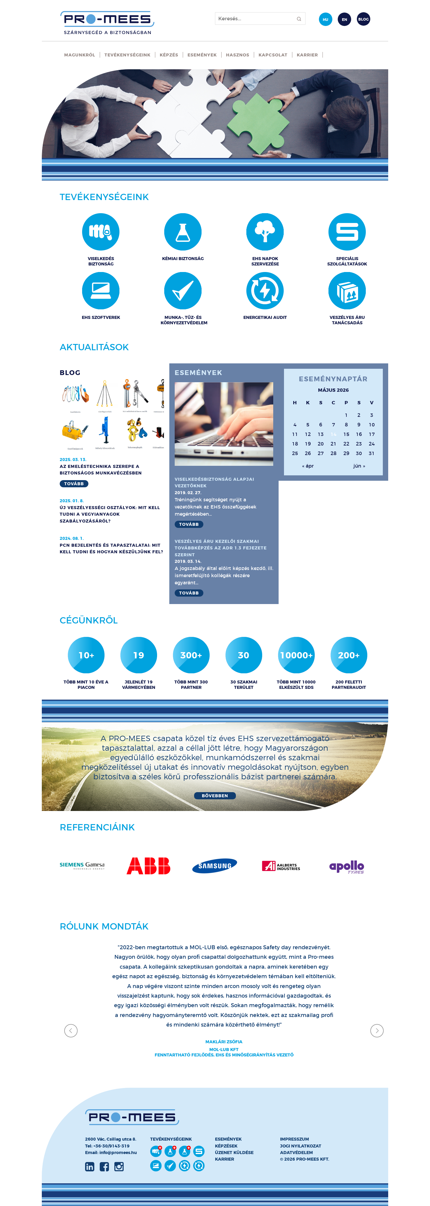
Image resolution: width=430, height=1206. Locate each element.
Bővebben (215, 795)
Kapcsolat (273, 55)
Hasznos (237, 55)
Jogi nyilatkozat (300, 1146)
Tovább (74, 483)
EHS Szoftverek (101, 317)
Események (202, 55)
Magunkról (79, 55)
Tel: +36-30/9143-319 (107, 1146)
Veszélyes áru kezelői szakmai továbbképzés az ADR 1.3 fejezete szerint (221, 548)
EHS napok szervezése (265, 261)
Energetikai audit (265, 317)
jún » (359, 466)
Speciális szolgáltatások (347, 261)
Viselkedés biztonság (101, 261)
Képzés (169, 55)
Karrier (307, 55)
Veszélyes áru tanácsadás (347, 320)
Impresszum (294, 1139)
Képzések (226, 1146)
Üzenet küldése (234, 1152)
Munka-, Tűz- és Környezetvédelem (183, 320)
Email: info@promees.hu (111, 1152)
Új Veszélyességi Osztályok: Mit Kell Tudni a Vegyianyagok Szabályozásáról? (110, 514)
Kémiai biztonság (183, 258)
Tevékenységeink (127, 55)
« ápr (308, 466)
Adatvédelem (296, 1152)
